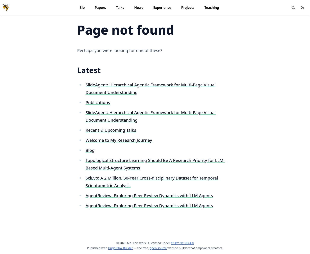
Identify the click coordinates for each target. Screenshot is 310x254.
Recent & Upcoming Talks (111, 130)
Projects (187, 7)
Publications (98, 102)
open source (158, 248)
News (138, 7)
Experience (162, 7)
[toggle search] (293, 7)
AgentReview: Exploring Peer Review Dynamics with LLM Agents (149, 195)
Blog (90, 150)
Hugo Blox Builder (120, 248)
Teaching (211, 7)
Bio (82, 7)
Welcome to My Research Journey (119, 140)
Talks (120, 7)
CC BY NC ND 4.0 (182, 243)
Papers (100, 7)
